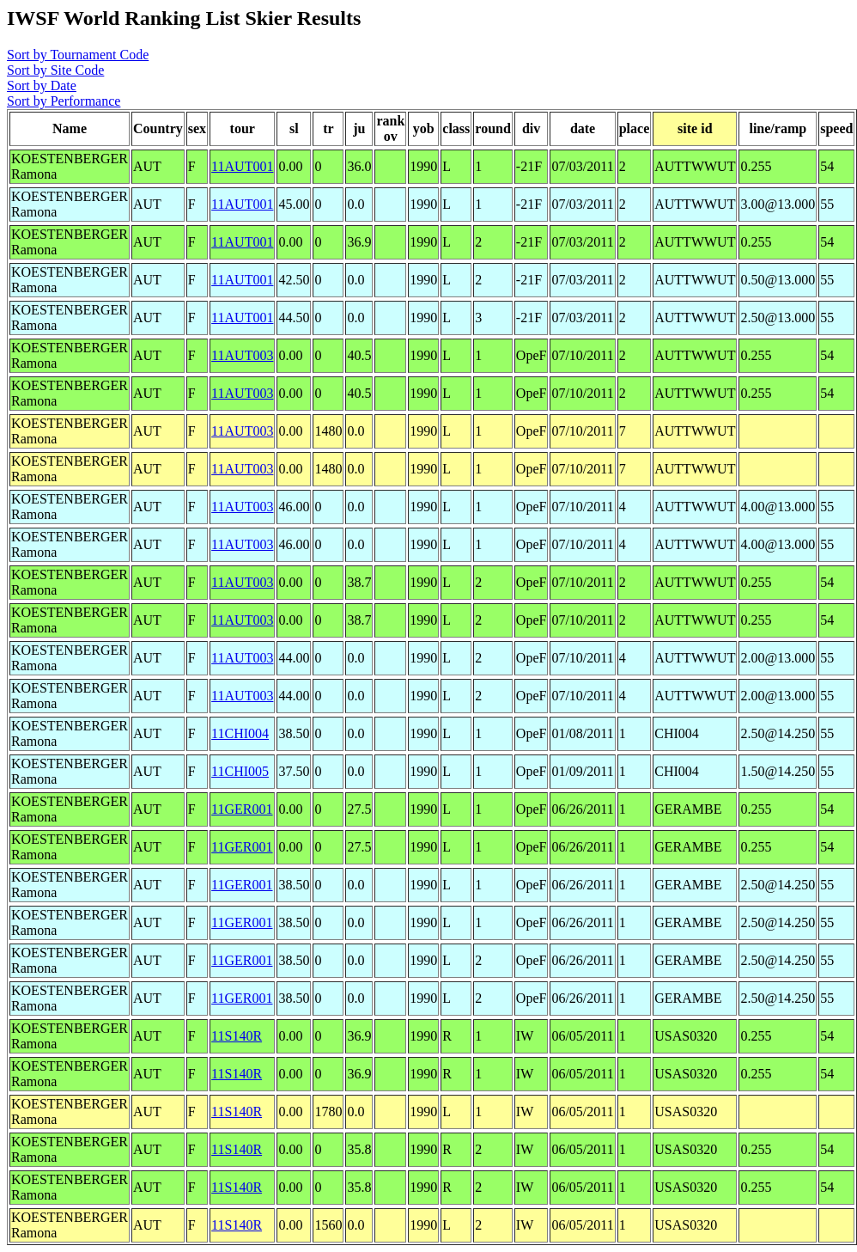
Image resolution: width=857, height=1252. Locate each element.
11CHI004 (240, 733)
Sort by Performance (63, 101)
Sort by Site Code (55, 70)
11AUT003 (242, 355)
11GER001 (241, 809)
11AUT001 (242, 166)
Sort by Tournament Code (78, 54)
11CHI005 (240, 771)
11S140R (236, 1036)
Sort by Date (41, 85)
